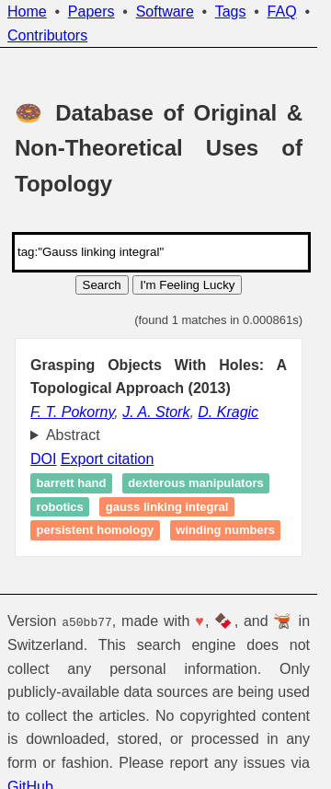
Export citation (107, 459)
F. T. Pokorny (72, 412)
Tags (230, 11)
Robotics (60, 507)
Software (165, 11)
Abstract (73, 435)
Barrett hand (72, 484)
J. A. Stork (155, 412)
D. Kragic (228, 412)
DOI (43, 459)
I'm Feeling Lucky (187, 285)
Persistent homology (95, 531)
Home (27, 11)
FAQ (282, 11)
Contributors (47, 35)
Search (102, 285)
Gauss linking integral (167, 507)
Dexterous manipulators (195, 484)
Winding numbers (225, 531)
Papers (91, 11)
